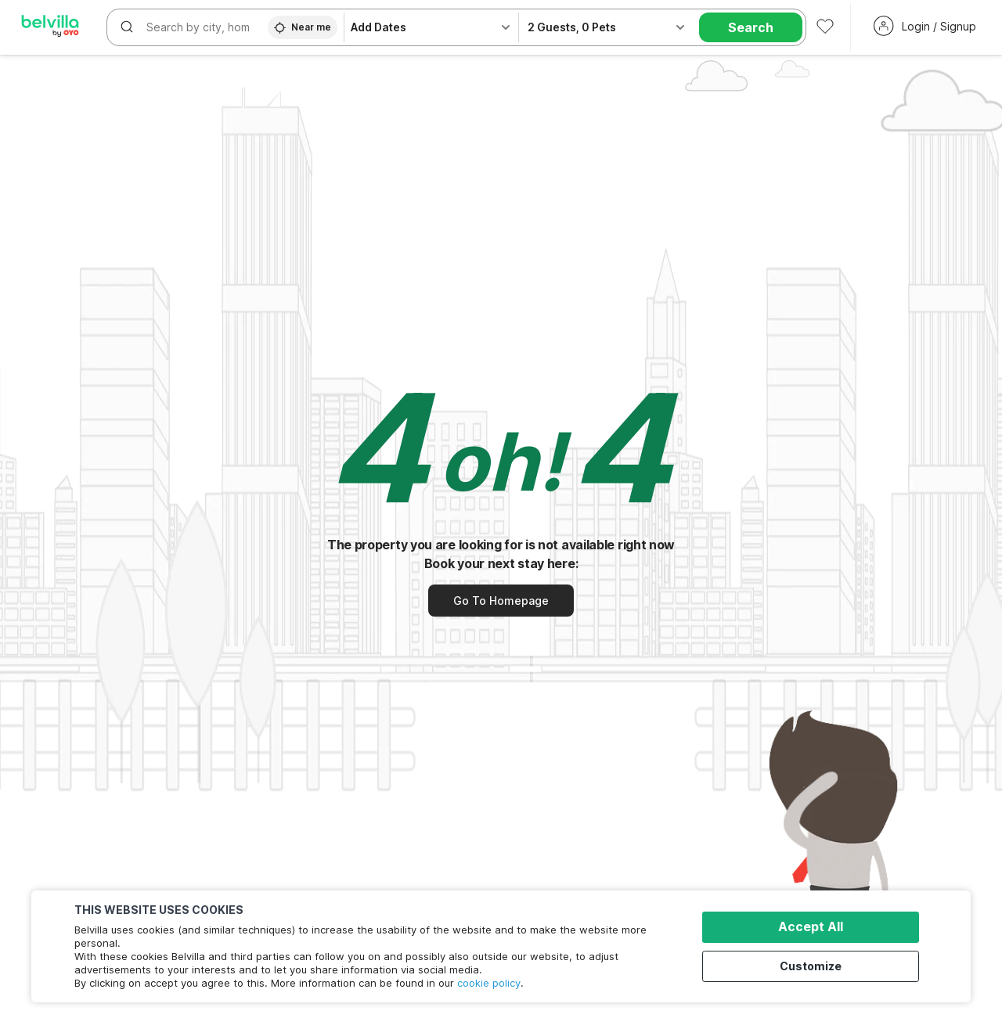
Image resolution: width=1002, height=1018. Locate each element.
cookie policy (489, 983)
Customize (815, 965)
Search (750, 27)
